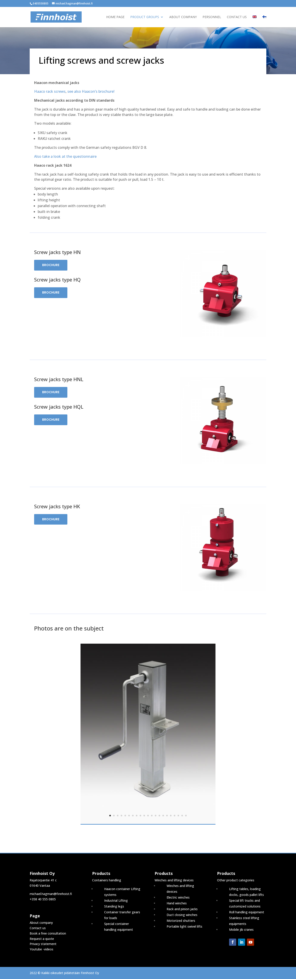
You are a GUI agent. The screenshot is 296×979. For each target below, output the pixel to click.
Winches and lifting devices (174, 880)
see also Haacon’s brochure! (90, 91)
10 (144, 815)
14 (159, 815)
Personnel (212, 17)
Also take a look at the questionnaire (65, 156)
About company (183, 17)
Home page (115, 17)
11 (148, 815)
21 (186, 815)
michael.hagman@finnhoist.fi (51, 894)
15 (163, 815)
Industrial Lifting (116, 900)
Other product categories (235, 880)
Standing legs (114, 906)
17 (171, 815)
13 (155, 815)
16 (167, 815)
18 (174, 815)
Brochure (50, 265)
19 (178, 815)
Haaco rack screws (50, 91)
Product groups (144, 17)
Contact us (237, 17)
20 (182, 815)
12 (152, 815)
